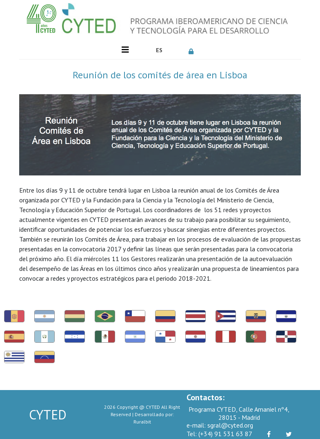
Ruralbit (142, 422)
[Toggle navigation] (125, 49)
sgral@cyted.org (220, 425)
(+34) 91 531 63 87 (219, 434)
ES (159, 50)
